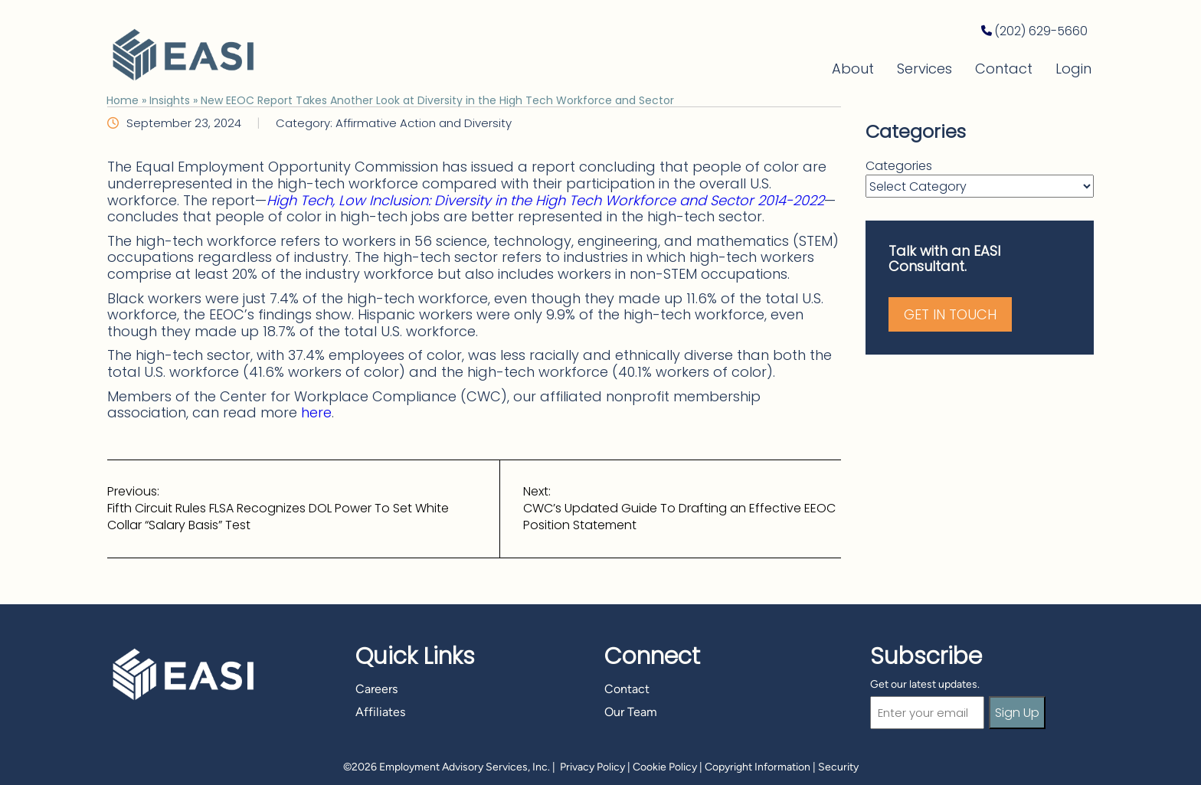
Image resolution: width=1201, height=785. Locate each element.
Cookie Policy (665, 767)
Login (1073, 68)
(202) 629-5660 (1041, 31)
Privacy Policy (592, 767)
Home (122, 100)
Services (924, 68)
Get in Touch (950, 314)
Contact (1003, 68)
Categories (899, 166)
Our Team (630, 712)
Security (838, 767)
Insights (169, 100)
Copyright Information (757, 767)
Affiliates (380, 712)
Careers (376, 689)
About (853, 68)
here (316, 412)
